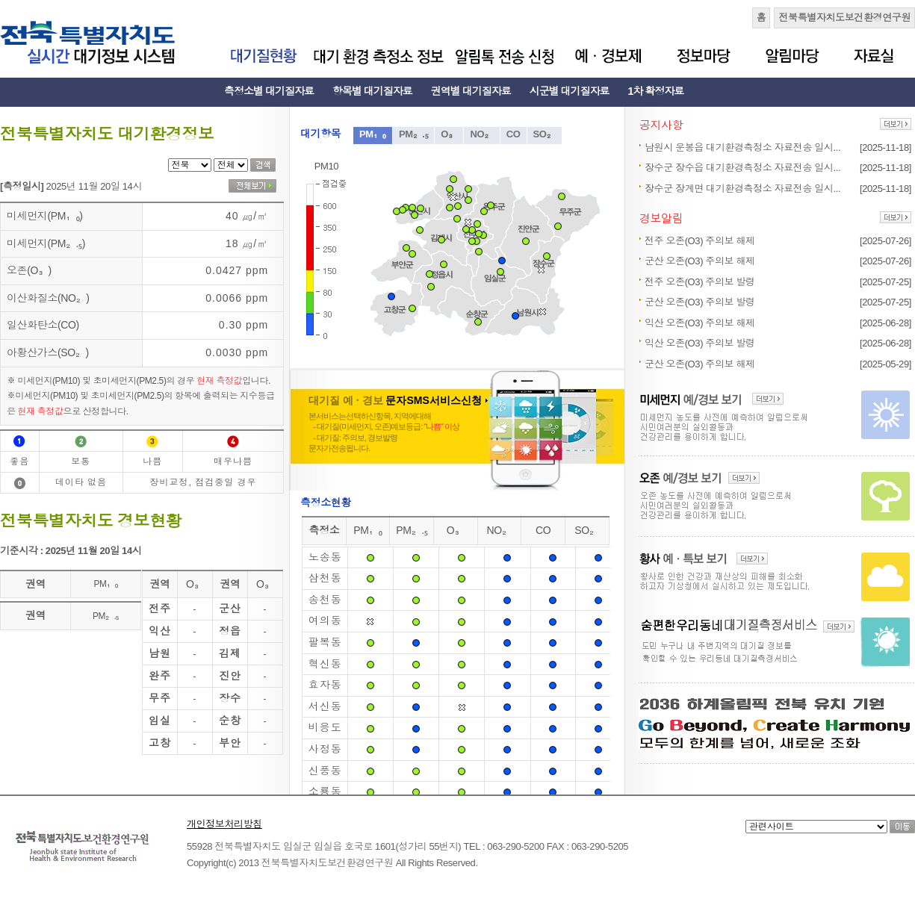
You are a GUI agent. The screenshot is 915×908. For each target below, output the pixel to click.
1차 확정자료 (656, 91)
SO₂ (544, 134)
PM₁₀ (372, 134)
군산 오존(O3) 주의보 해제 (700, 261)
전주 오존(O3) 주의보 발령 (700, 281)
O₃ (449, 134)
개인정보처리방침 (224, 824)
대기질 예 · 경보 (398, 400)
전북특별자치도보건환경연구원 (844, 17)
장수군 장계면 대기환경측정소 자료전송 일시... (742, 188)
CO (513, 134)
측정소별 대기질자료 (269, 91)
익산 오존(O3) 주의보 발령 (700, 343)
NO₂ (481, 134)
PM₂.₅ (413, 134)
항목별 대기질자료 (372, 91)
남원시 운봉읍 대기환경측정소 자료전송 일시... (742, 147)
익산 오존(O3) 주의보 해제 (700, 323)
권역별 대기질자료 (471, 91)
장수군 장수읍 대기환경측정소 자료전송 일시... (742, 167)
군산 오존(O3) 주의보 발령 (700, 302)
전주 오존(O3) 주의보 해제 (700, 240)
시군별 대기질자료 (570, 91)
